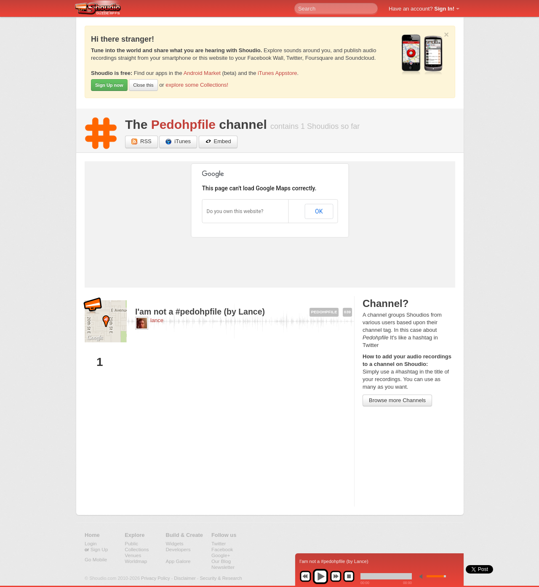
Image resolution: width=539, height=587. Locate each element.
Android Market (202, 73)
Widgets (174, 543)
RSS (141, 141)
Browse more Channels (397, 400)
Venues (133, 555)
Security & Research (221, 578)
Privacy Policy (155, 578)
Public (131, 543)
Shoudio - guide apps (103, 8)
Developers (177, 549)
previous (305, 576)
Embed (218, 141)
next (336, 576)
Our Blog (221, 561)
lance (156, 320)
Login (91, 543)
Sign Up (99, 549)
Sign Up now (109, 85)
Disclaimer (184, 578)
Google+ (220, 555)
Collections (137, 549)
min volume (423, 576)
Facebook (222, 549)
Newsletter (223, 567)
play (320, 576)
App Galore (177, 561)
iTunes (178, 141)
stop (349, 576)
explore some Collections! (196, 85)
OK (319, 211)
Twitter (218, 543)
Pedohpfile (183, 124)
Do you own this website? (235, 211)
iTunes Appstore (277, 73)
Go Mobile (96, 559)
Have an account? (421, 8)
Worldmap (136, 561)
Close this (143, 85)
